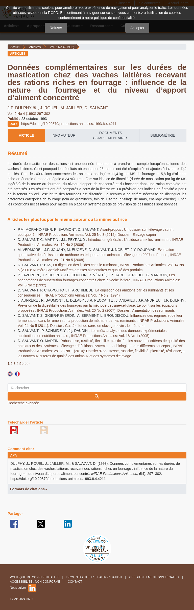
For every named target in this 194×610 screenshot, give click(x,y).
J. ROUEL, (50, 108)
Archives (35, 47)
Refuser (56, 28)
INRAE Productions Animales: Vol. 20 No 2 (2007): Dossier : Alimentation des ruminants (106, 310)
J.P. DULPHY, (24, 108)
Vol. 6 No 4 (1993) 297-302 (29, 114)
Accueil (15, 47)
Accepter (137, 28)
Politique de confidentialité (34, 577)
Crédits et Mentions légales (154, 577)
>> (28, 364)
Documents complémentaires (110, 135)
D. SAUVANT (96, 108)
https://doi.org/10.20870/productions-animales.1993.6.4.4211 (69, 124)
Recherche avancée (23, 403)
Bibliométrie (163, 135)
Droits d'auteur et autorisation (94, 577)
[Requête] (97, 388)
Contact (75, 581)
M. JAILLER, (72, 108)
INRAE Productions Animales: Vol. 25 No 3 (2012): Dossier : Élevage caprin (96, 235)
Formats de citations (28, 489)
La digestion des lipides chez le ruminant (85, 265)
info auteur (63, 135)
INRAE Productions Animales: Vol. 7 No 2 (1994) (81, 295)
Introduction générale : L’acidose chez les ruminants (129, 240)
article (26, 135)
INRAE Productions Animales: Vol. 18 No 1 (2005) (110, 336)
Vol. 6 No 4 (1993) (62, 47)
